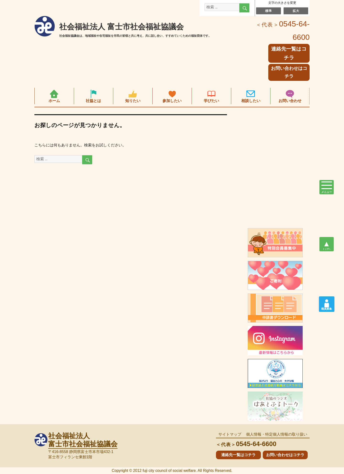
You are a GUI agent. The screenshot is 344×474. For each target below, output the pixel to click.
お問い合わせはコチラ (289, 72)
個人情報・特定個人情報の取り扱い (276, 434)
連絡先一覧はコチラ (238, 455)
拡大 (296, 11)
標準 (268, 11)
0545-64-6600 (246, 444)
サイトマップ (229, 434)
